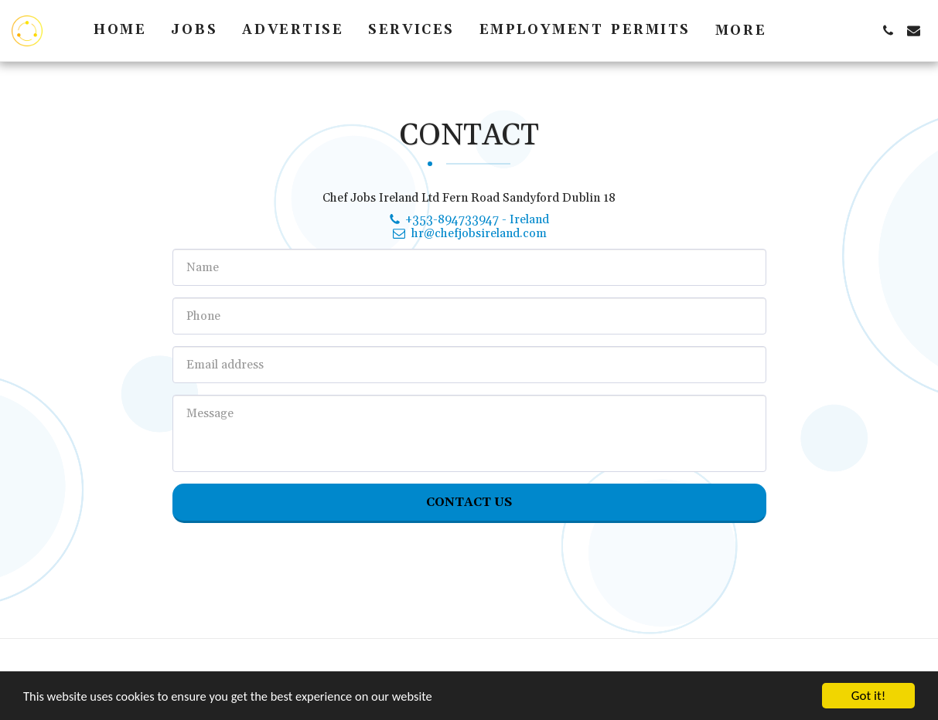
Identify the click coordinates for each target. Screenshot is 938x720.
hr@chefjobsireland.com (468, 233)
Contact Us (469, 502)
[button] (888, 30)
